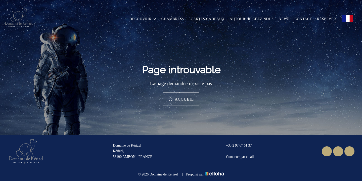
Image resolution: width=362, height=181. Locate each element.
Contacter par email (237, 157)
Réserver (326, 19)
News (284, 19)
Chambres (173, 19)
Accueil (181, 99)
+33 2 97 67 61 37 (236, 145)
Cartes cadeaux (208, 19)
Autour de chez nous (252, 19)
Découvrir (142, 19)
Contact (303, 19)
